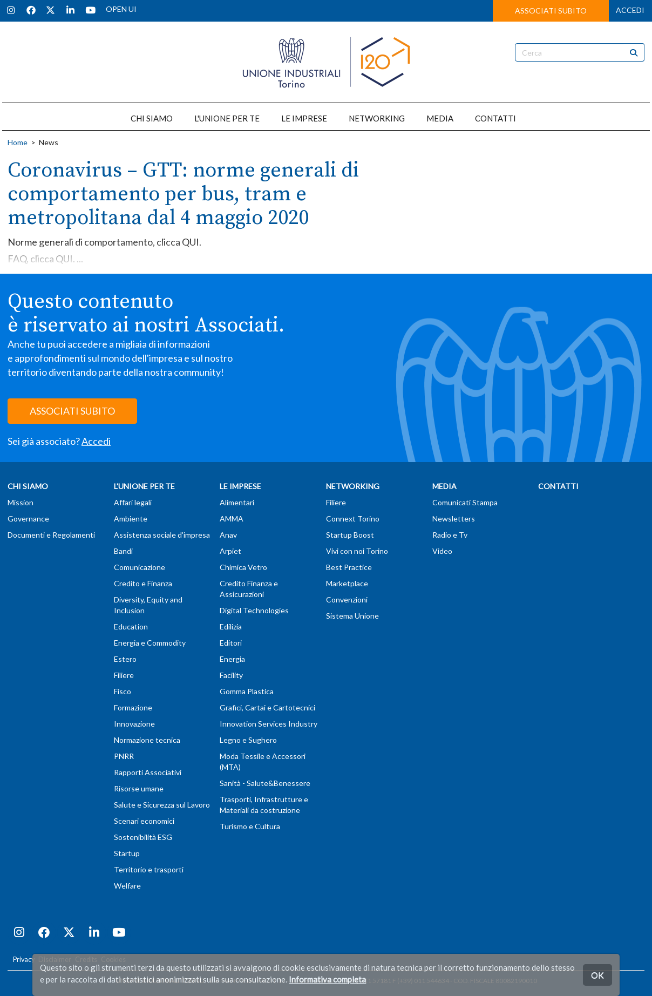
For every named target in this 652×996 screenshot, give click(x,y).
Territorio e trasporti (149, 869)
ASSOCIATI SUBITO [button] (551, 10)
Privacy (24, 960)
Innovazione (134, 723)
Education (131, 626)
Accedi (96, 441)
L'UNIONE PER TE (227, 118)
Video (442, 550)
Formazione (133, 707)
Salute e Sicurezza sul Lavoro (162, 804)
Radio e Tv (449, 534)
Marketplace (347, 583)
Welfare (127, 885)
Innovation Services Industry (268, 723)
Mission (20, 502)
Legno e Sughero (248, 739)
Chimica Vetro (243, 567)
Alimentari (237, 502)
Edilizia (231, 626)
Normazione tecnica (147, 739)
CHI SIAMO (152, 118)
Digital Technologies (254, 610)
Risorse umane (139, 788)
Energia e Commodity (150, 642)
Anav (228, 534)
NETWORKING (377, 118)
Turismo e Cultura (250, 826)
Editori (231, 642)
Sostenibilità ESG (143, 837)
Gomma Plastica (247, 691)
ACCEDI (630, 10)
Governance (28, 518)
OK (597, 975)
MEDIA (439, 118)
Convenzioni (347, 599)
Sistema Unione (352, 615)
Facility (231, 675)
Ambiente (130, 518)
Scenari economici (144, 820)
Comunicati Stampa (465, 502)
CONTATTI (495, 118)
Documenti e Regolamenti (51, 534)
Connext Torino (352, 518)
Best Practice (349, 567)
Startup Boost (350, 534)
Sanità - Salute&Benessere (265, 783)
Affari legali (133, 502)
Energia (232, 658)
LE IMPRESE (304, 118)
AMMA (231, 518)
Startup (127, 853)
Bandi (123, 550)
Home (18, 142)
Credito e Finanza (143, 583)
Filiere (124, 675)
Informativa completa (327, 979)
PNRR (124, 756)
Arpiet (230, 550)
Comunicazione (139, 567)
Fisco (122, 691)
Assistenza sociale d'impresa (162, 534)
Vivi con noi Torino (357, 550)
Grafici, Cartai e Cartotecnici (267, 707)
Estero (125, 658)
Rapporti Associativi (147, 772)
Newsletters (453, 518)
